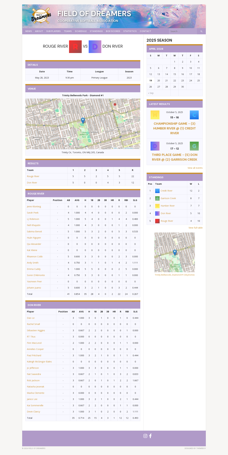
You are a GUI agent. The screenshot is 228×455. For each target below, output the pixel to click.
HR (112, 200)
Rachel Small (33, 324)
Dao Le (31, 317)
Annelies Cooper (35, 349)
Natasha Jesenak (35, 386)
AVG (77, 200)
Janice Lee (32, 399)
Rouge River (33, 176)
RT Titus (31, 336)
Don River (32, 182)
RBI (126, 200)
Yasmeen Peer (34, 281)
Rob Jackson (33, 380)
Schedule (81, 31)
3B (105, 200)
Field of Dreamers (94, 14)
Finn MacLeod (34, 342)
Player (30, 200)
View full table (196, 227)
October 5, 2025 (174, 112)
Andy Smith (32, 262)
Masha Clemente (35, 392)
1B (92, 200)
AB (68, 200)
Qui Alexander (34, 243)
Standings (96, 31)
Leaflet (114, 148)
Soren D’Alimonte (36, 275)
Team (158, 183)
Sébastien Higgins (36, 330)
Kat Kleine (32, 250)
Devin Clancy (33, 411)
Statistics (130, 31)
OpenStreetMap (128, 148)
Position (57, 200)
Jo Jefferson (33, 367)
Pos (150, 183)
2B (98, 200)
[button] (83, 120)
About (39, 31)
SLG (135, 200)
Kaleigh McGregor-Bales (39, 361)
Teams (68, 31)
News (28, 31)
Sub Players (53, 31)
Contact (145, 31)
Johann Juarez (34, 287)
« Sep (151, 92)
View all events (195, 167)
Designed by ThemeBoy (195, 448)
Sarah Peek (32, 212)
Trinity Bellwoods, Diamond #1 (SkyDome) (174, 274)
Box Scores (113, 31)
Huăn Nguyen (34, 237)
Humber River (165, 205)
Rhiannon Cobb (35, 256)
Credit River (163, 190)
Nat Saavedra (34, 374)
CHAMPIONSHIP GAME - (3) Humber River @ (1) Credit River (174, 128)
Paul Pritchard (34, 355)
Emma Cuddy (34, 268)
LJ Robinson (33, 218)
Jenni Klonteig (34, 206)
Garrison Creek (165, 198)
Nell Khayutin (33, 225)
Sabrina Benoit (34, 231)
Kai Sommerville (35, 405)
